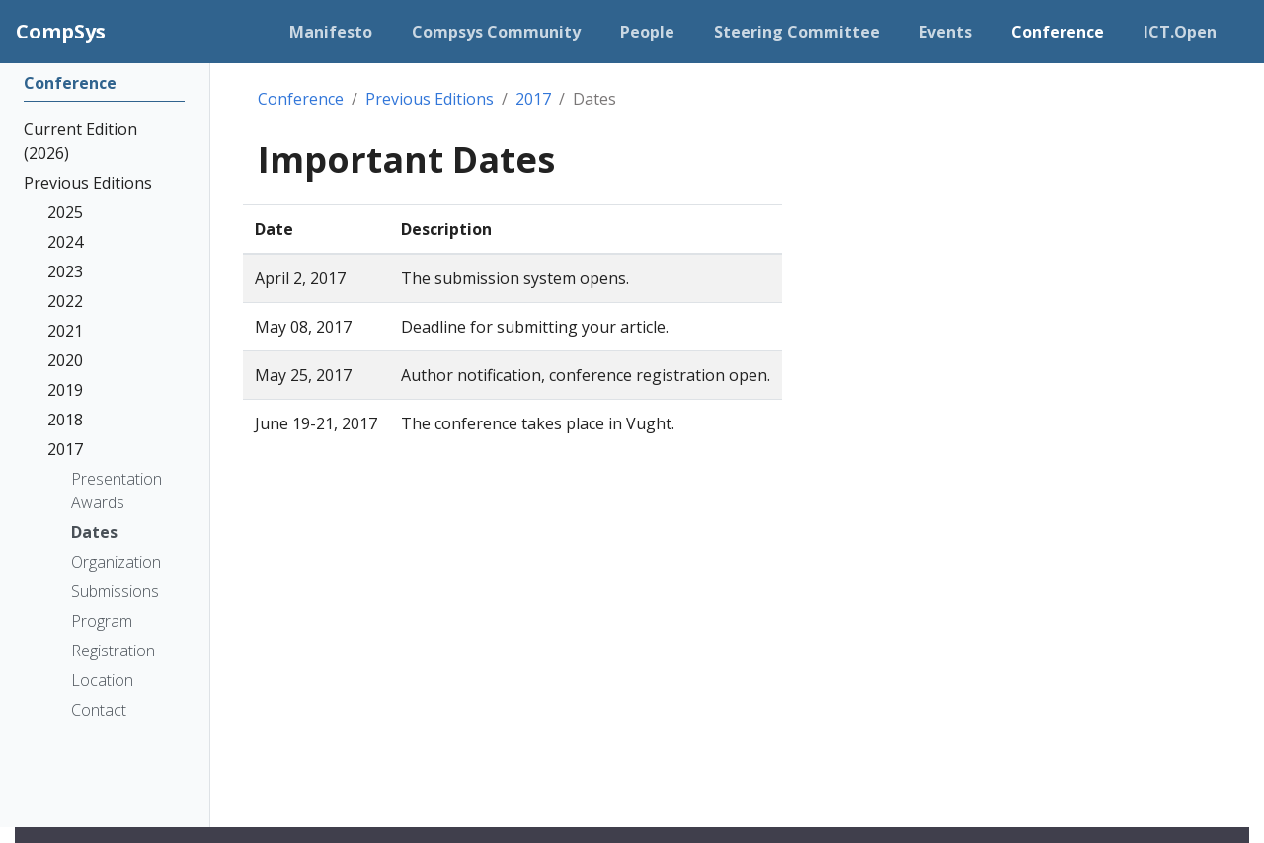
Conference (301, 99)
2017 (533, 99)
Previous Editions (429, 99)
